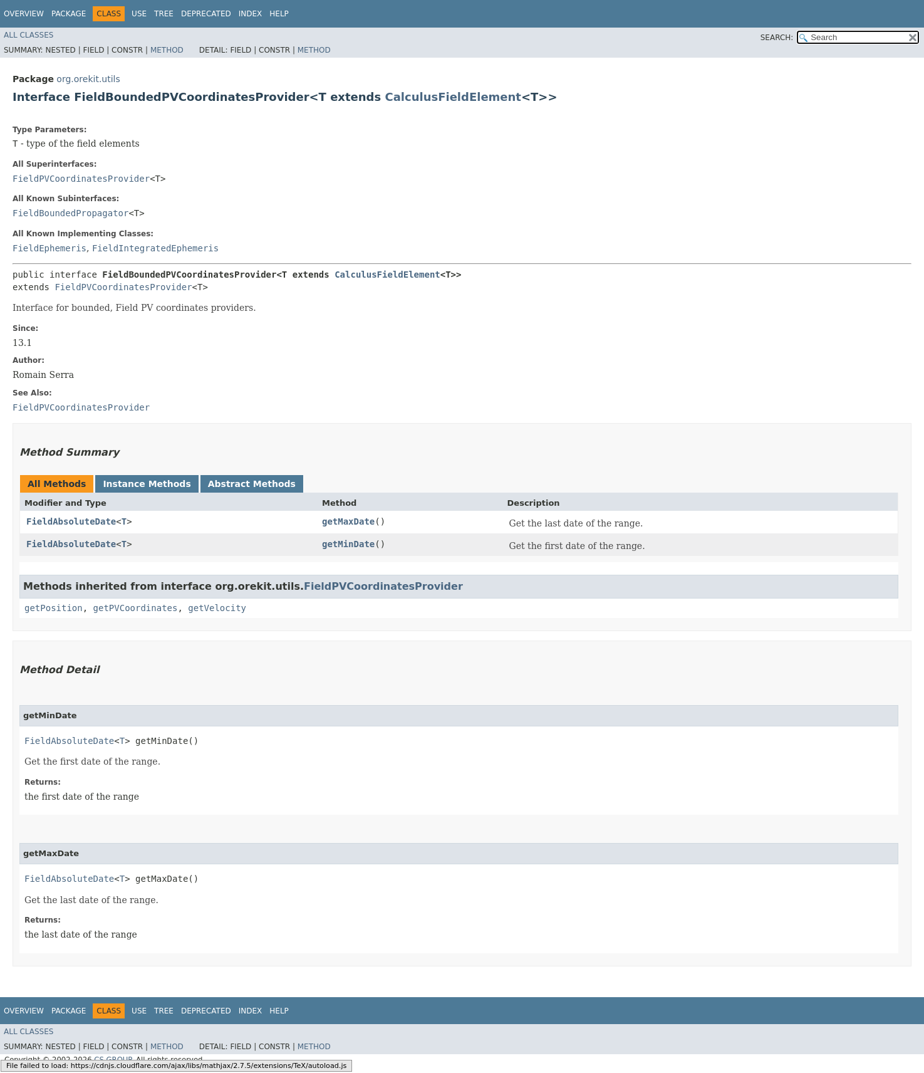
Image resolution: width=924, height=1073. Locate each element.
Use (139, 13)
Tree (164, 13)
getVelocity (217, 608)
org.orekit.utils (88, 79)
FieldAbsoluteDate (71, 521)
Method (167, 50)
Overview (24, 13)
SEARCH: (777, 37)
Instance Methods (146, 484)
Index (250, 13)
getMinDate (348, 544)
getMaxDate (348, 521)
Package (68, 13)
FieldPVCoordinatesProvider (81, 179)
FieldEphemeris (49, 248)
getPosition (53, 608)
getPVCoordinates (135, 608)
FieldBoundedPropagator (70, 213)
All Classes (28, 35)
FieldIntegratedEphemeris (155, 248)
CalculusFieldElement (453, 96)
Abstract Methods (252, 484)
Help (279, 13)
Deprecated (206, 13)
